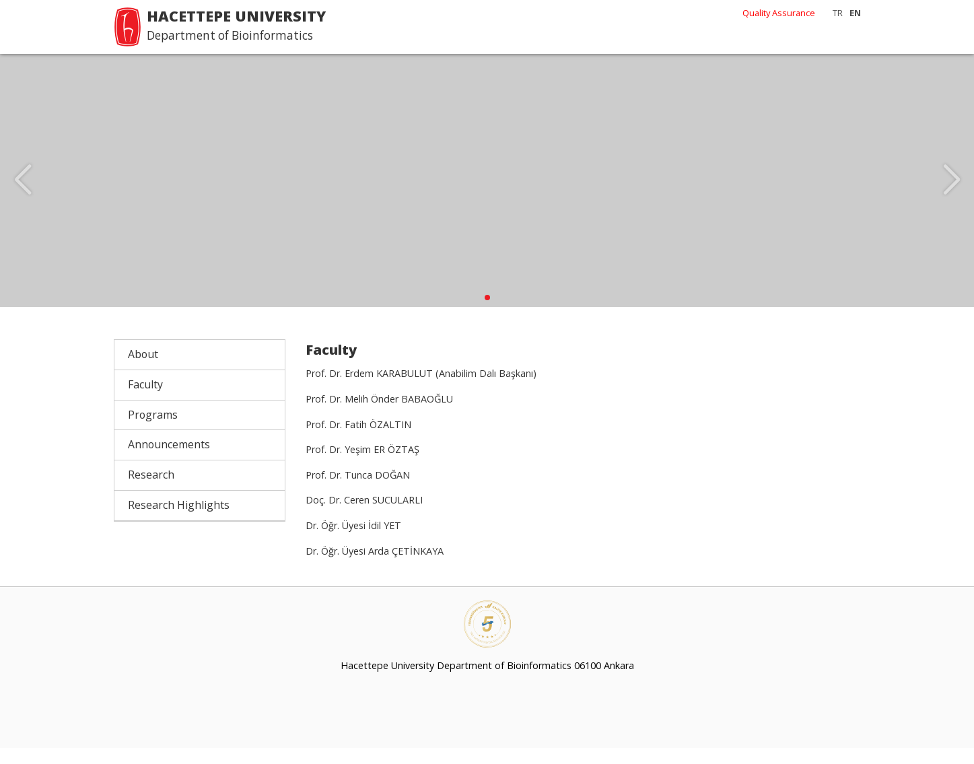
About (143, 370)
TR (838, 13)
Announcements (169, 460)
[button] (487, 313)
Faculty (145, 400)
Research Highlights (179, 521)
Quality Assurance (778, 13)
